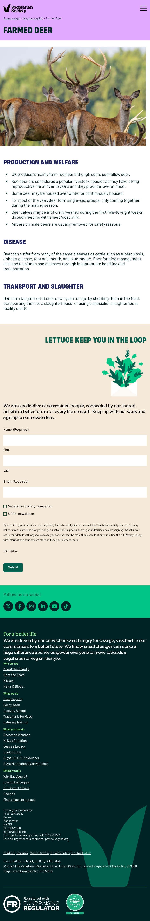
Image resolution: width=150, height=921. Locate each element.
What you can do (14, 729)
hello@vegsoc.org (14, 831)
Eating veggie (11, 18)
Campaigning (12, 699)
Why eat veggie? (33, 18)
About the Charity (16, 669)
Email (15, 481)
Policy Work (11, 705)
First (6, 450)
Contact (9, 853)
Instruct (27, 861)
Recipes (9, 794)
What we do (10, 693)
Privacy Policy (133, 535)
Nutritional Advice (16, 788)
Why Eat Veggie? (15, 776)
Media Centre (39, 853)
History (8, 680)
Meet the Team (14, 675)
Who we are (10, 663)
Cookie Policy (81, 853)
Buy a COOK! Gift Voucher (21, 758)
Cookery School (14, 710)
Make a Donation (15, 740)
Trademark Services (17, 716)
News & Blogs (13, 686)
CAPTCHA (10, 551)
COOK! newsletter (21, 513)
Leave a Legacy (14, 746)
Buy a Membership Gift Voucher (25, 763)
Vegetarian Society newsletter (30, 506)
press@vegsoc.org (56, 839)
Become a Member (16, 735)
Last (6, 470)
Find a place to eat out (19, 799)
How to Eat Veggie (16, 782)
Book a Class (12, 752)
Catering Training (15, 722)
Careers (22, 853)
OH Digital (53, 861)
